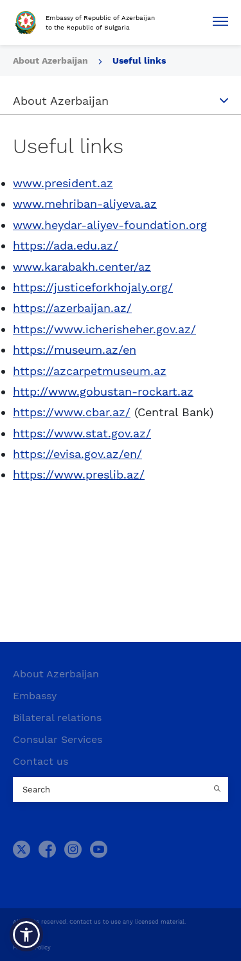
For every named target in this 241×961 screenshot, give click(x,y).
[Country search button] (218, 790)
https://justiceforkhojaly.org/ (93, 287)
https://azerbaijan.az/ (72, 308)
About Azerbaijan (52, 60)
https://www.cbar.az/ (71, 412)
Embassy (35, 696)
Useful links (139, 60)
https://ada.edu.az (63, 245)
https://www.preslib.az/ (79, 474)
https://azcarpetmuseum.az (89, 371)
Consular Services (57, 739)
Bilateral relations (57, 717)
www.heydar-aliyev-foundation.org (110, 225)
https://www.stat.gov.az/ (82, 433)
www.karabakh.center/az (82, 266)
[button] (26, 934)
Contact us (40, 761)
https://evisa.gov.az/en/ (77, 454)
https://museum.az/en (74, 349)
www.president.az (63, 183)
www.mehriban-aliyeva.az (85, 203)
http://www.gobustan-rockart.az (103, 391)
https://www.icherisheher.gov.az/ (104, 329)
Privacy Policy (32, 947)
